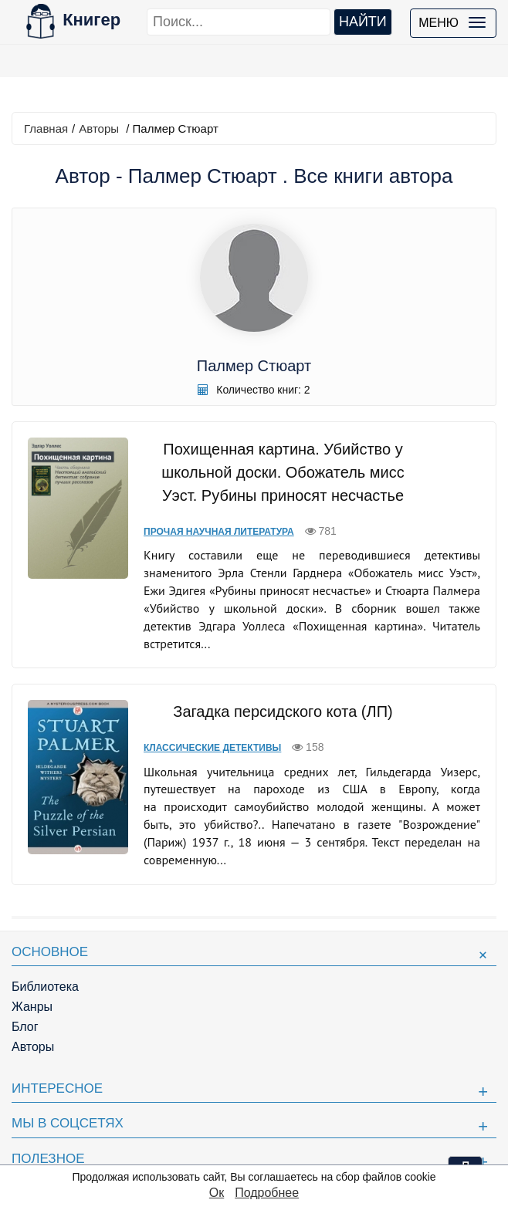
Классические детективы (212, 747)
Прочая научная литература (219, 531)
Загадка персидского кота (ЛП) (282, 711)
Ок (216, 1192)
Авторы (99, 128)
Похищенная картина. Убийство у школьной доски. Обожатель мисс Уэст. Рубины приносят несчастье (282, 472)
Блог (25, 1026)
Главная (46, 128)
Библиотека (45, 986)
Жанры (32, 1006)
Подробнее (267, 1192)
